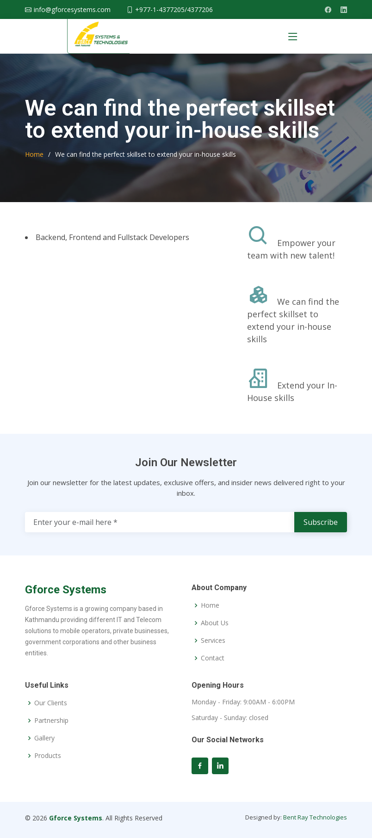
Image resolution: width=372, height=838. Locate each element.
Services (213, 640)
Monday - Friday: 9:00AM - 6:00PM (243, 702)
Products (47, 755)
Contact (212, 658)
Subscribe (321, 522)
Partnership (51, 720)
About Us (215, 623)
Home (34, 154)
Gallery (44, 738)
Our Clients (50, 703)
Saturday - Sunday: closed (230, 718)
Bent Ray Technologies (315, 817)
